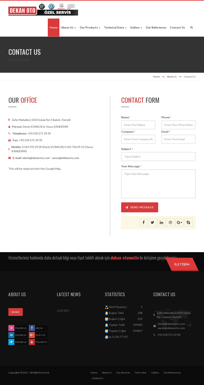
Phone (166, 117)
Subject (127, 149)
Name (125, 117)
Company (128, 131)
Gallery (155, 372)
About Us (172, 76)
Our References (172, 372)
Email (165, 131)
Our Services (123, 372)
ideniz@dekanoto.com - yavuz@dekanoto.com (51, 158)
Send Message (139, 207)
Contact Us (97, 378)
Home (156, 76)
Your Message (131, 166)
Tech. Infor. (141, 372)
